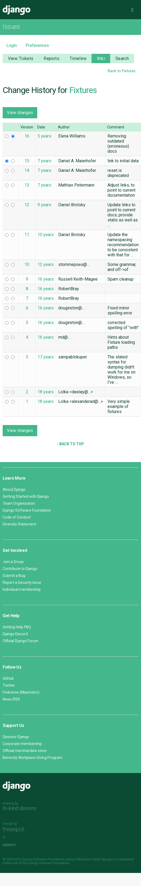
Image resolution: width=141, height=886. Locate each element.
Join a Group (13, 562)
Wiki (101, 58)
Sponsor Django (16, 737)
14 (26, 170)
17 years (46, 356)
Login (11, 45)
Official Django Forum (20, 641)
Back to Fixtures (121, 71)
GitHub (8, 678)
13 (26, 185)
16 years (46, 279)
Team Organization (19, 503)
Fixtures (83, 90)
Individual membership (22, 589)
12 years (46, 264)
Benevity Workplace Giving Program (32, 757)
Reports (51, 58)
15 (26, 160)
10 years (46, 234)
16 (26, 136)
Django (16, 10)
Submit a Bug (14, 575)
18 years (46, 391)
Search (122, 58)
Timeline (78, 58)
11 (26, 234)
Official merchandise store (25, 751)
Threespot (15, 829)
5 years (44, 136)
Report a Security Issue (22, 582)
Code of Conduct (17, 517)
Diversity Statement (19, 524)
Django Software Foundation (27, 510)
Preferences (37, 45)
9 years (44, 204)
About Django (14, 489)
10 (26, 264)
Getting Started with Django (26, 496)
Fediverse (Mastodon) (21, 692)
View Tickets (21, 58)
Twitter (9, 685)
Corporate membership (22, 744)
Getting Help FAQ (17, 627)
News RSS (11, 699)
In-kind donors (19, 808)
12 (26, 204)
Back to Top (70, 444)
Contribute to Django (20, 569)
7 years (44, 160)
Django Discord (15, 634)
